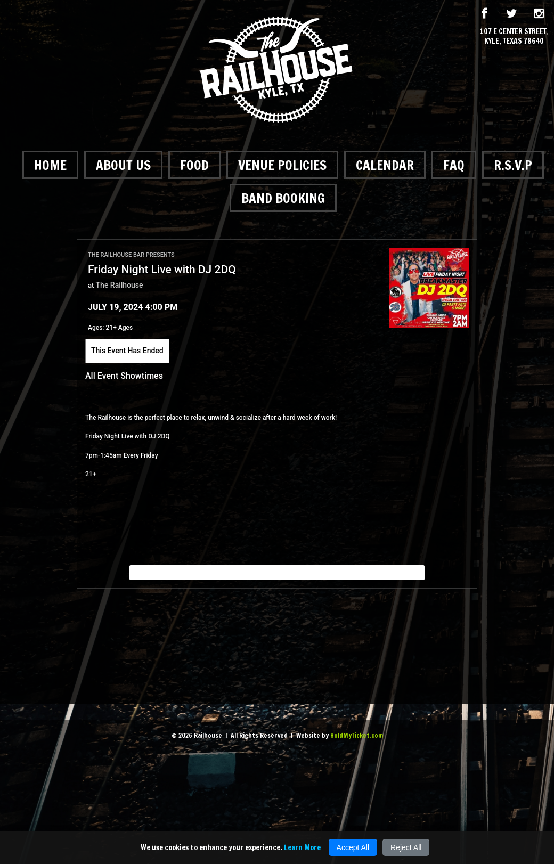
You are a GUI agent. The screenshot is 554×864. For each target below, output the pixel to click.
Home (50, 165)
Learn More (302, 847)
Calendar (385, 165)
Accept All (353, 847)
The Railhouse (119, 285)
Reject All (405, 847)
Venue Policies (282, 165)
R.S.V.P (513, 165)
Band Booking (283, 198)
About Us (123, 165)
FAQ (454, 165)
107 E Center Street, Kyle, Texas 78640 (514, 36)
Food (194, 165)
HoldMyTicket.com (356, 735)
